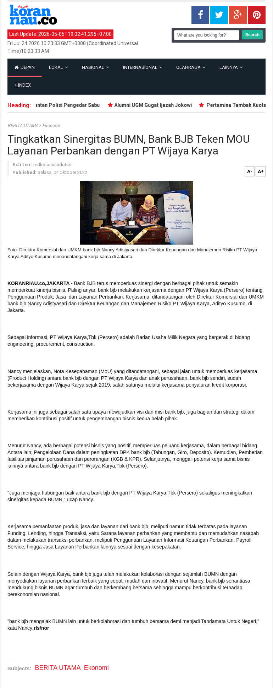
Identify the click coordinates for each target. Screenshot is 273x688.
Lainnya (231, 67)
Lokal (58, 67)
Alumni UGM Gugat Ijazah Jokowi (155, 105)
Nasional (95, 67)
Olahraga (190, 67)
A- (249, 171)
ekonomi (51, 125)
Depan (25, 67)
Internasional (142, 67)
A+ (261, 171)
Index (23, 85)
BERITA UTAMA (23, 125)
